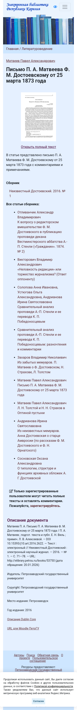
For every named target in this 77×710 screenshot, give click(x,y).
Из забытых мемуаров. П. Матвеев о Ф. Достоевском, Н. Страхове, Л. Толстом (40, 367)
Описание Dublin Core (21, 619)
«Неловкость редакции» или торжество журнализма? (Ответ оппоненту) (42, 274)
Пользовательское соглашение (44, 659)
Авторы (19, 655)
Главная (12, 49)
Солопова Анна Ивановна (37, 287)
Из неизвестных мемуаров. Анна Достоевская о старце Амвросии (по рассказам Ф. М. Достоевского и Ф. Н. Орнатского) (41, 440)
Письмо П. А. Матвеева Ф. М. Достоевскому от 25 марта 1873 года (42, 390)
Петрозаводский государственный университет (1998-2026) (36, 671)
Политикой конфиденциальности (53, 686)
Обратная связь (48, 655)
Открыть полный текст (38, 147)
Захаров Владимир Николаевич (42, 357)
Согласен (38, 701)
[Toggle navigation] (65, 7)
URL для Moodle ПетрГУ (23, 628)
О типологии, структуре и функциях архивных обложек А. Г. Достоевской (41, 473)
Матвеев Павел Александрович (30, 61)
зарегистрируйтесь (45, 506)
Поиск (31, 655)
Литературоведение (37, 49)
